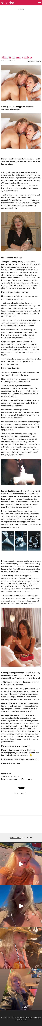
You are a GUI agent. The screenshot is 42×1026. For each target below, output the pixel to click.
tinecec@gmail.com (23, 779)
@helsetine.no (15, 837)
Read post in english (34, 61)
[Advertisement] (21, 31)
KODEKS (24, 1020)
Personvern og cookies (30, 1017)
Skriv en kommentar (21, 793)
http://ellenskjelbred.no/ (20, 746)
